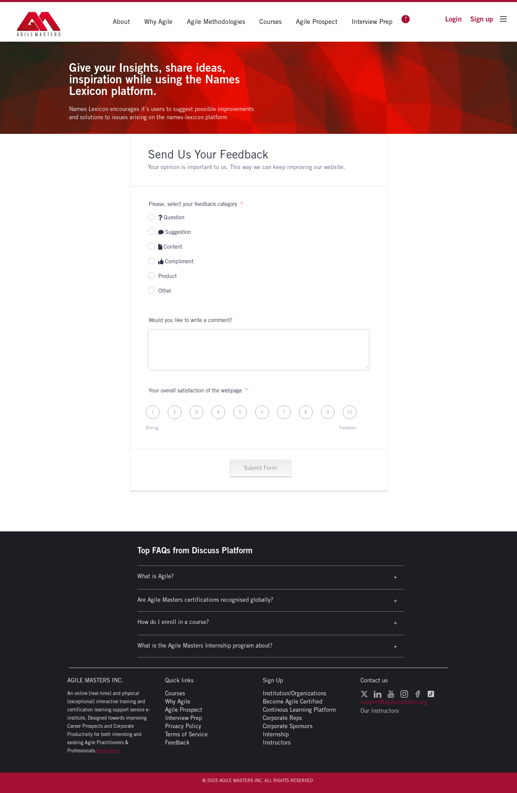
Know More (108, 750)
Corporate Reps (282, 717)
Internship (276, 734)
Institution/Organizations (294, 693)
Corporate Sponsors (288, 726)
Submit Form (260, 467)
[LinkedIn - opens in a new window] (377, 693)
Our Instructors (379, 710)
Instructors (277, 742)
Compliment (176, 261)
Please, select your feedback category (196, 204)
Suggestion (174, 232)
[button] (453, 19)
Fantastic (347, 427)
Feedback (177, 742)
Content (170, 247)
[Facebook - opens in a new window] (417, 693)
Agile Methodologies (216, 21)
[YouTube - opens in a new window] (391, 693)
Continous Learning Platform (299, 709)
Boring (152, 427)
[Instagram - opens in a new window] (404, 693)
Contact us (374, 680)
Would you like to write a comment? (190, 320)
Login (453, 19)
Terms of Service (186, 734)
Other (164, 291)
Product (167, 276)
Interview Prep (372, 21)
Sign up (481, 19)
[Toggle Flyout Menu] (503, 18)
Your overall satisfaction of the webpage (198, 390)
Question (171, 217)
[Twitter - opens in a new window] (364, 693)
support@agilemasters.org (393, 701)
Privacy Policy (183, 726)
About (121, 21)
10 (349, 412)
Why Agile (158, 21)
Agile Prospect (316, 21)
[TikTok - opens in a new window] (431, 693)
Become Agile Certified (292, 701)
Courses (270, 21)
